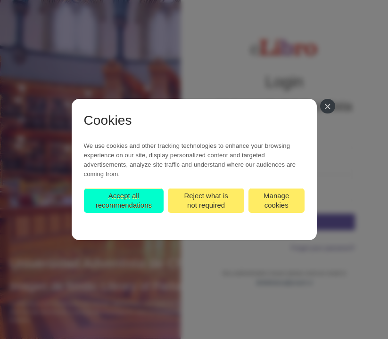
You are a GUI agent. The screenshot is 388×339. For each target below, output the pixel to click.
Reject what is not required (206, 200)
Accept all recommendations (124, 200)
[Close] (327, 106)
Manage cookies (276, 200)
